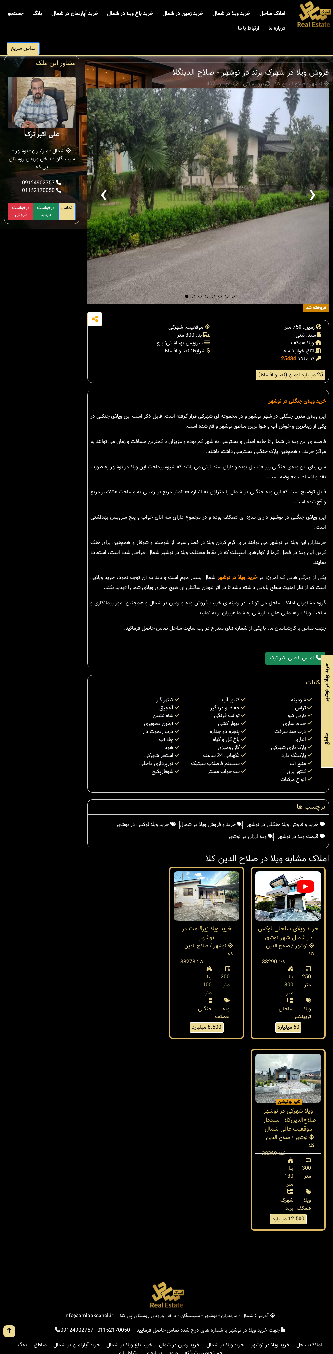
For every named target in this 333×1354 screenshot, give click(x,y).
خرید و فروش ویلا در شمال (211, 825)
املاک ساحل (272, 14)
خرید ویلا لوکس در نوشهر (146, 825)
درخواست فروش (21, 211)
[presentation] (103, 196)
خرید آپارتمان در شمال (74, 14)
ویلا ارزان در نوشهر (250, 837)
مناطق (40, 1345)
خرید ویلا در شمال (231, 14)
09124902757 (41, 183)
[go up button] (9, 1331)
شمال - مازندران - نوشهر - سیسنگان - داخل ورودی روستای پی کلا (42, 159)
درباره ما (276, 28)
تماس (67, 208)
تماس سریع (23, 48)
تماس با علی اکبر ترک (295, 658)
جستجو (15, 14)
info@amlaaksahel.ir (88, 1316)
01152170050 (41, 191)
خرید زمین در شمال (182, 14)
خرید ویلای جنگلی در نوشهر (297, 401)
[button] (186, 296)
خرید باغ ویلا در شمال (130, 14)
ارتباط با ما (248, 28)
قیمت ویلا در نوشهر (301, 837)
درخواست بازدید (46, 211)
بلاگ (37, 14)
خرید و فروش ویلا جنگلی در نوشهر (285, 825)
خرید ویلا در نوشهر (237, 578)
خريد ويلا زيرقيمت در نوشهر (207, 933)
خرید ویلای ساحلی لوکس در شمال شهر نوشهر (288, 933)
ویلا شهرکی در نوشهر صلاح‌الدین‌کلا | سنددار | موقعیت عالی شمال (288, 1120)
